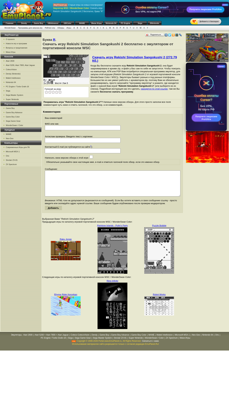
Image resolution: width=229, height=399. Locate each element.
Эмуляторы (16, 340)
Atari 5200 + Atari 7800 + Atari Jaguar (52, 340)
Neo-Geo (9, 138)
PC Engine (125, 23)
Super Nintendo (12, 99)
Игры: (69, 28)
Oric (7, 156)
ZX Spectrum (11, 164)
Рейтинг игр (50, 28)
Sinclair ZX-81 (12, 160)
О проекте (10, 39)
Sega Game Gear (13, 121)
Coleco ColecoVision (80, 340)
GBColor (67, 23)
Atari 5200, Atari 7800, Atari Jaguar (20, 65)
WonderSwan (10, 28)
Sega (140, 23)
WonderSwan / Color (14, 125)
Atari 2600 (10, 61)
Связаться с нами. (150, 346)
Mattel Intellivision (13, 78)
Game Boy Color (13, 117)
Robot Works (159, 299)
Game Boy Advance (14, 112)
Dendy (24, 23)
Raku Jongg (65, 244)
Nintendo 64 (111, 23)
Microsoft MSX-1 (13, 152)
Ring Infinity (112, 286)
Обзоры (60, 28)
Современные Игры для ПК (18, 147)
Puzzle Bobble (159, 230)
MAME (82, 23)
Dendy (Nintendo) (13, 74)
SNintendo (154, 23)
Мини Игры (96, 23)
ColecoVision (11, 69)
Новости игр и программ (16, 43)
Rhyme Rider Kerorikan (65, 299)
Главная (9, 23)
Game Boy (38, 23)
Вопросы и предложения (16, 48)
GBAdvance (53, 23)
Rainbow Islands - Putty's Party (112, 230)
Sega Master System (14, 95)
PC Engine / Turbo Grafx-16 (17, 87)
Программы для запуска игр (30, 28)
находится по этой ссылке (154, 89)
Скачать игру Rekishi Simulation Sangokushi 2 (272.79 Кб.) (134, 58)
